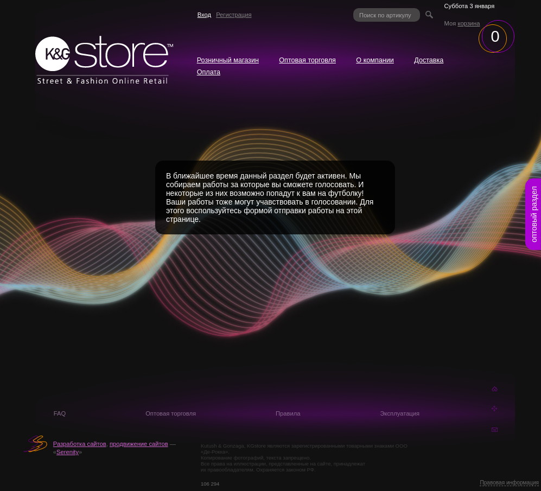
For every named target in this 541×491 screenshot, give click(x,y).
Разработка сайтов (79, 444)
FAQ (60, 413)
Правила (288, 413)
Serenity (67, 452)
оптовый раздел (534, 214)
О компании (374, 60)
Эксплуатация (399, 413)
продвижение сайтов (139, 444)
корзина (468, 23)
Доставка (428, 60)
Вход (204, 14)
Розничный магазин (228, 60)
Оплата (208, 72)
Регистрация (233, 14)
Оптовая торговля (307, 60)
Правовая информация (509, 483)
